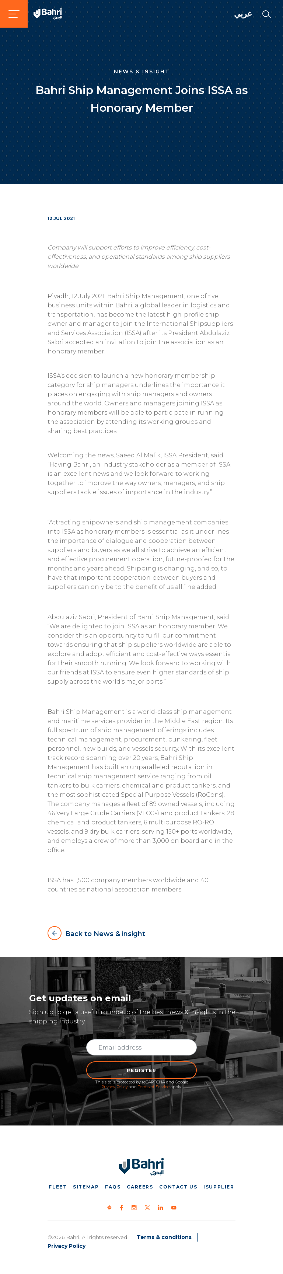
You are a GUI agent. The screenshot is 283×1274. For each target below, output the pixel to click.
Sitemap (86, 1187)
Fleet (58, 1187)
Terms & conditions (164, 1237)
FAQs (112, 1187)
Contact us (178, 1187)
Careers (140, 1187)
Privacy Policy (114, 1086)
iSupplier (218, 1187)
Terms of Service (154, 1086)
